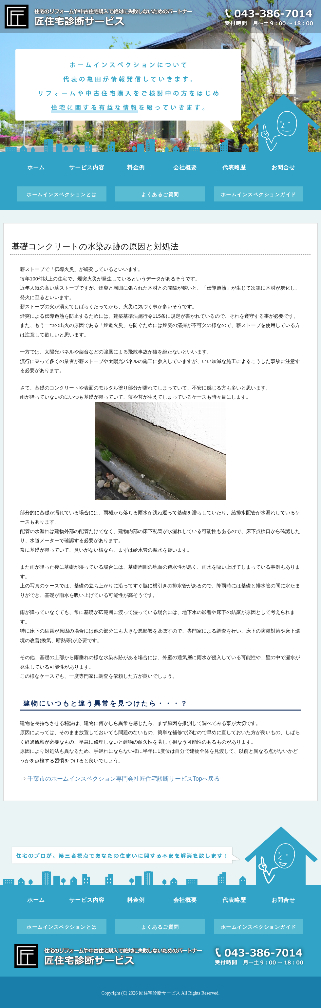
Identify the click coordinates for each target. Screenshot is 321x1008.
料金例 (136, 167)
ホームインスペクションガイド (258, 194)
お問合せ (283, 167)
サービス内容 (86, 167)
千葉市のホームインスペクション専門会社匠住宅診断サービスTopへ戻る (124, 778)
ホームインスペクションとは (62, 194)
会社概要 (185, 167)
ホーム (36, 167)
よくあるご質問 (160, 194)
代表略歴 (234, 167)
